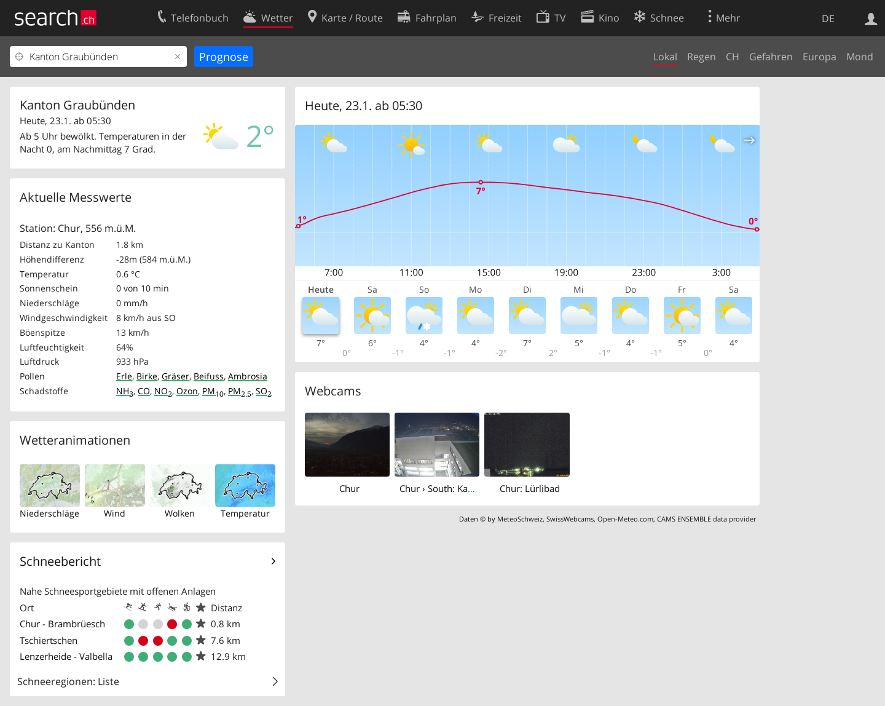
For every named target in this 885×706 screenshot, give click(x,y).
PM (213, 391)
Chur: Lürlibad (530, 488)
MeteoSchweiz (520, 518)
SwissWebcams (570, 518)
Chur (349, 488)
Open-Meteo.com (625, 518)
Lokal (665, 56)
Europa (819, 56)
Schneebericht (60, 561)
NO (163, 391)
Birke (146, 376)
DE (828, 18)
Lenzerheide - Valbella (66, 656)
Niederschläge (49, 513)
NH (124, 391)
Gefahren (771, 56)
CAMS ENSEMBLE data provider (706, 518)
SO (264, 391)
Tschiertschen (48, 640)
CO (144, 391)
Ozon (187, 391)
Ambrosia (247, 376)
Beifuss (209, 376)
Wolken (180, 513)
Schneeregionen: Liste (68, 681)
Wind (114, 513)
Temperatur (245, 513)
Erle (124, 376)
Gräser (175, 376)
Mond (859, 56)
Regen (701, 56)
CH (732, 56)
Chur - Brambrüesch (62, 623)
